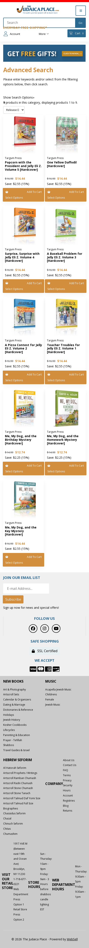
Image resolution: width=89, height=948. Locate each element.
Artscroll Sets (11, 694)
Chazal (7, 818)
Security (67, 785)
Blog (66, 806)
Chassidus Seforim (14, 813)
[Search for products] (39, 23)
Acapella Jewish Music (58, 689)
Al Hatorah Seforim (14, 768)
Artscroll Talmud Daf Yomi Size (21, 798)
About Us (68, 760)
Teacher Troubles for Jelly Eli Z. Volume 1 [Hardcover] (63, 348)
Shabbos (8, 745)
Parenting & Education (16, 735)
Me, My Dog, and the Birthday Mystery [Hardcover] (20, 439)
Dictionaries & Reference (18, 710)
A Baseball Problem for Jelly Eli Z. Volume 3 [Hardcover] (64, 257)
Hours (66, 790)
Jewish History (11, 720)
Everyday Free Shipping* (25, 28)
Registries (69, 800)
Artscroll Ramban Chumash (19, 778)
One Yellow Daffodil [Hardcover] (62, 164)
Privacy (67, 780)
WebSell (72, 939)
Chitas (7, 829)
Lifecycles (9, 730)
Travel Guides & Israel (16, 750)
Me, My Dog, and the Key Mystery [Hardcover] (20, 531)
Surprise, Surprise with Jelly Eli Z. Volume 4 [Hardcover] (22, 257)
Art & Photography (14, 689)
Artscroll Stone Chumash (18, 788)
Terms (67, 775)
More (44, 34)
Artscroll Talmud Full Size (18, 803)
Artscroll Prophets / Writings (20, 773)
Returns (67, 810)
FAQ (65, 770)
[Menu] (81, 11)
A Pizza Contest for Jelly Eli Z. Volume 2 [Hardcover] (23, 348)
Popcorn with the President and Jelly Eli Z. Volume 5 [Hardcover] (23, 166)
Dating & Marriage (14, 704)
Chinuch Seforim (13, 823)
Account (12, 34)
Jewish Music (52, 704)
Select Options (14, 197)
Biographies (10, 808)
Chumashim (10, 834)
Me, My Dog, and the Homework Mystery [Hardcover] (63, 439)
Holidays (8, 715)
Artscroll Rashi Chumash (17, 783)
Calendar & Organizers (17, 699)
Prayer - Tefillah (12, 740)
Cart (76, 33)
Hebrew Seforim (17, 760)
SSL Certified (44, 651)
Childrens (51, 694)
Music (50, 681)
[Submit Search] (80, 23)
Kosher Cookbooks (14, 725)
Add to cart (23, 192)
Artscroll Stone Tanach (16, 793)
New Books (13, 681)
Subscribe (13, 599)
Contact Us (69, 765)
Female (49, 699)
